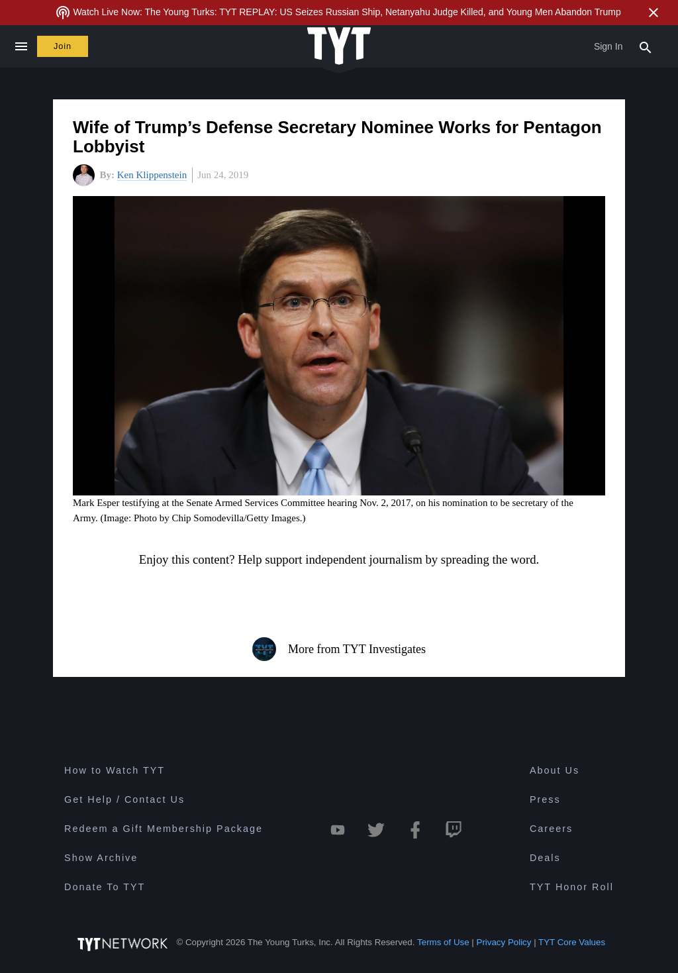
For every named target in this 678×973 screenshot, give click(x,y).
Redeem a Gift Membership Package (163, 828)
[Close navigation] (21, 46)
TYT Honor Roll (572, 887)
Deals (545, 857)
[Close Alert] (653, 13)
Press (545, 799)
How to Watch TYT (114, 770)
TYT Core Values (571, 942)
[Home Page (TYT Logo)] (339, 47)
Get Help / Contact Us (124, 799)
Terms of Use (443, 942)
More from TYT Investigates (339, 649)
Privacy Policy (504, 942)
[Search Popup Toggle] (645, 46)
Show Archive (101, 857)
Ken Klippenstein (152, 175)
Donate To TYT (104, 887)
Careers (551, 828)
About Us (554, 770)
